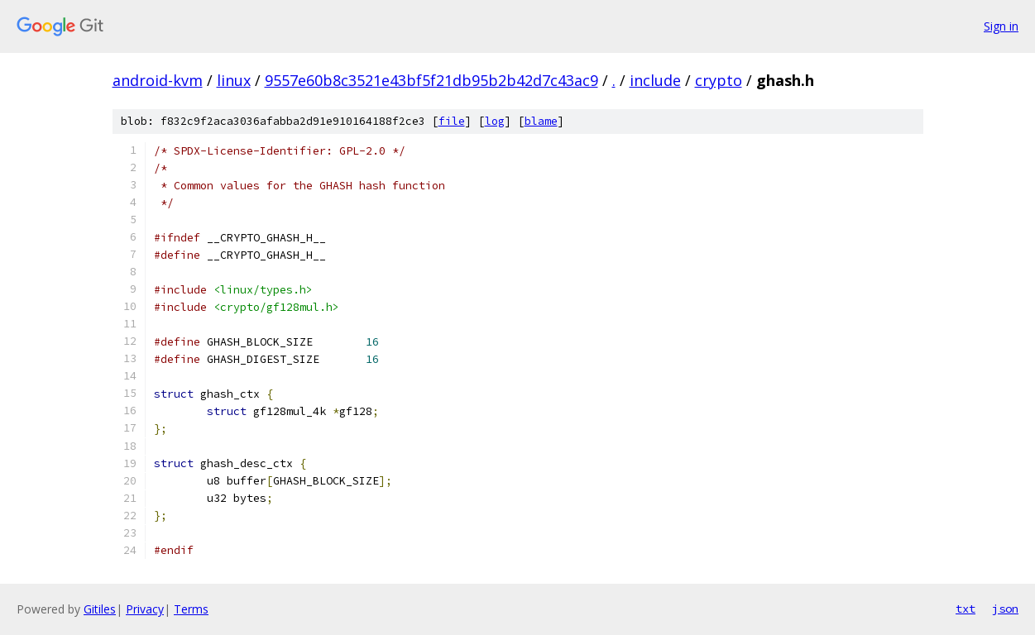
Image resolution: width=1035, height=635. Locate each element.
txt (965, 608)
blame (541, 121)
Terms (191, 609)
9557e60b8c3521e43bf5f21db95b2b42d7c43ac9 (431, 80)
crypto (718, 80)
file (451, 121)
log (495, 121)
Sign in (1001, 26)
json (1005, 608)
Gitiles (100, 609)
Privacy (145, 609)
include (655, 80)
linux (234, 80)
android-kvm (158, 80)
